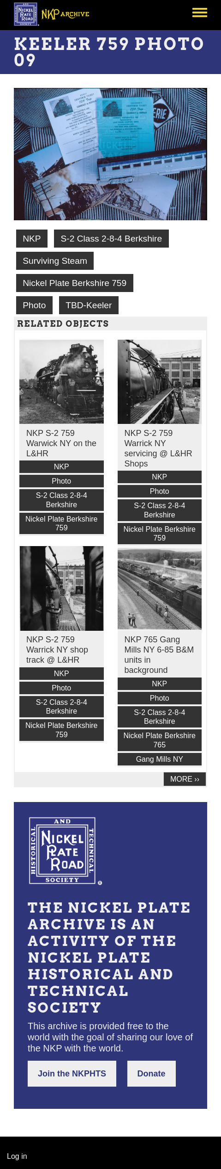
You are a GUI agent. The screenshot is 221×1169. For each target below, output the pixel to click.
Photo (34, 305)
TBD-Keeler (89, 305)
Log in (17, 1156)
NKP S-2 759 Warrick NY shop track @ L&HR (57, 650)
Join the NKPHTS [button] (72, 1073)
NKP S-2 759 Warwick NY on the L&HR (61, 443)
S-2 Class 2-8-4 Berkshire (111, 238)
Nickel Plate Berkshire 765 (160, 740)
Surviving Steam (55, 261)
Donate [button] (151, 1073)
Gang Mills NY (159, 759)
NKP (32, 238)
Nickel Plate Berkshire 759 (74, 283)
